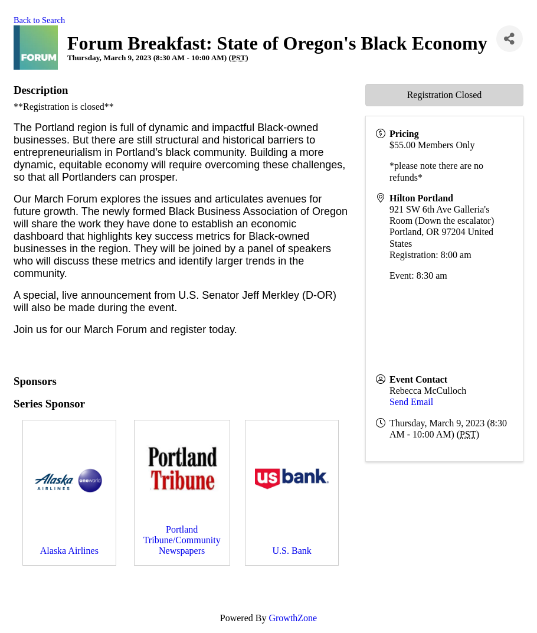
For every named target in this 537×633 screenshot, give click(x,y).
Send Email (411, 402)
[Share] (509, 38)
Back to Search (39, 20)
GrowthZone (292, 618)
